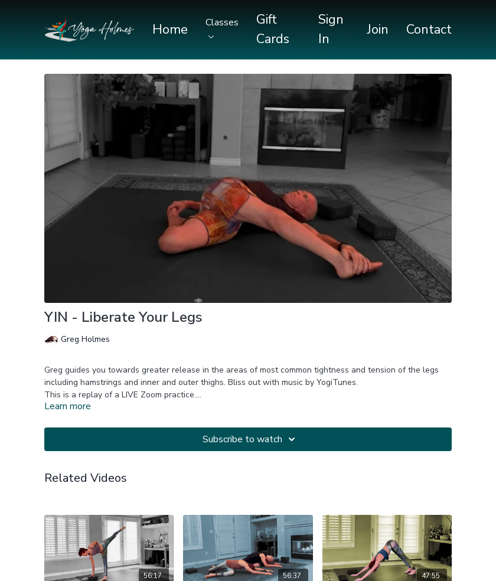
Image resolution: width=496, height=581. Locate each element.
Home (170, 29)
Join (378, 29)
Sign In (331, 29)
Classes (222, 27)
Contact (429, 29)
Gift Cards (272, 29)
